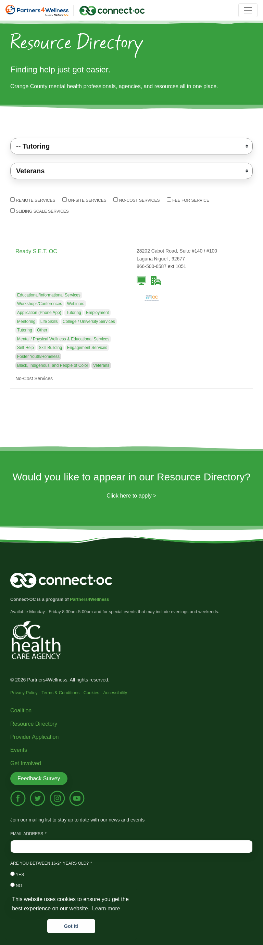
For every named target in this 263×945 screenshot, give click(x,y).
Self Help (25, 347)
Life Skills (49, 321)
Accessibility (115, 692)
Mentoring (26, 321)
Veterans (101, 365)
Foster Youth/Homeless (38, 356)
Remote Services (32, 200)
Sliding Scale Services (39, 211)
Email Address (26, 833)
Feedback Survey (38, 778)
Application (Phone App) (39, 312)
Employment (97, 312)
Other (42, 330)
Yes (17, 874)
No (16, 885)
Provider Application (34, 737)
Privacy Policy (24, 692)
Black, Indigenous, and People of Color (52, 365)
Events (18, 750)
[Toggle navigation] (248, 10)
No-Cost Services (136, 200)
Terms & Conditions (60, 692)
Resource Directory (33, 724)
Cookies (91, 692)
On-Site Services (84, 200)
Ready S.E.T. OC (36, 251)
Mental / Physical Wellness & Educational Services (63, 339)
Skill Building (50, 347)
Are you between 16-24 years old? (49, 863)
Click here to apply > (131, 496)
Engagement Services (87, 347)
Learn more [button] (106, 908)
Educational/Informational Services (48, 295)
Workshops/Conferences (39, 303)
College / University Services (89, 321)
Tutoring (73, 312)
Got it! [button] (71, 926)
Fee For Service (188, 200)
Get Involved (25, 763)
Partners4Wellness (89, 599)
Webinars (75, 303)
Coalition (21, 710)
